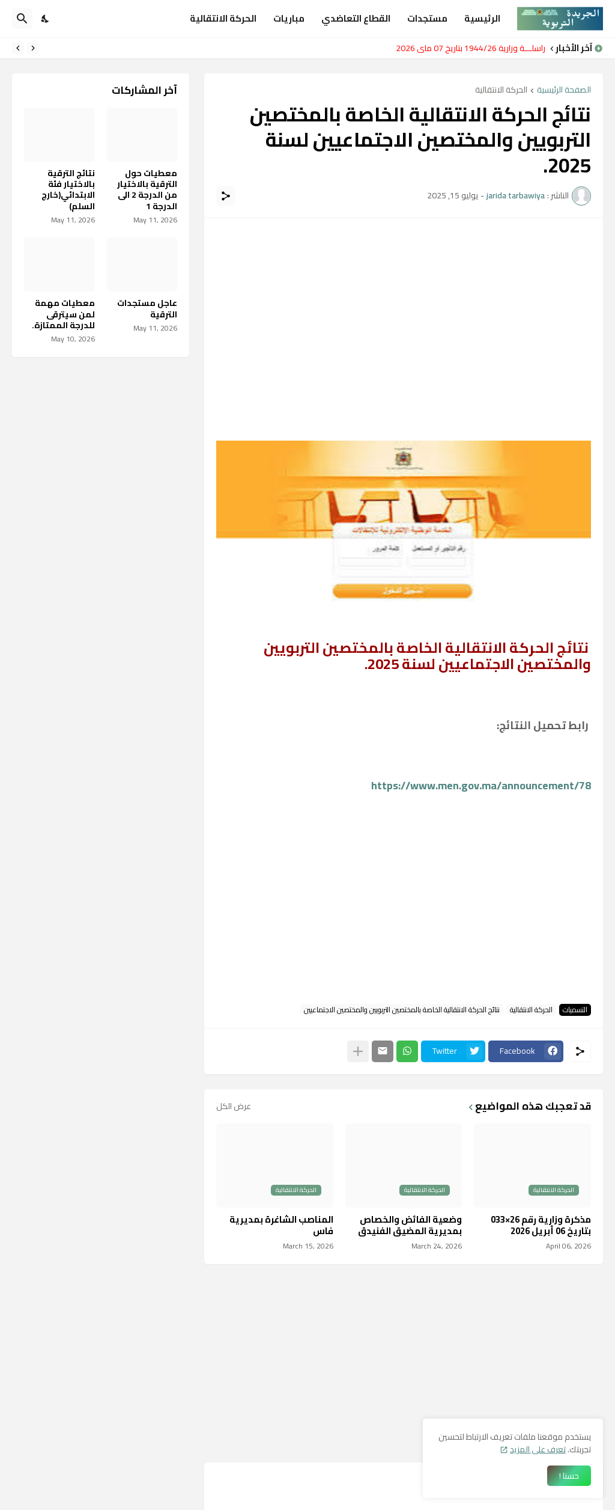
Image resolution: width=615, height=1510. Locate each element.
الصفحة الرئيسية (564, 90)
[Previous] (33, 48)
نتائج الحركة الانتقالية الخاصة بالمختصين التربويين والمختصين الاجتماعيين (402, 1010)
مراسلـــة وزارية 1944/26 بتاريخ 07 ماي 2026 (467, 48)
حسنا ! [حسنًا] (569, 1476)
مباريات (288, 18)
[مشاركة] (225, 196)
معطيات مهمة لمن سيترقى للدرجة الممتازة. (63, 314)
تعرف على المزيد (538, 1449)
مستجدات (427, 18)
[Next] (18, 48)
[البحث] (22, 18)
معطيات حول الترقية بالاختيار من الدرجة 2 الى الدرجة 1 (147, 190)
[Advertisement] (403, 314)
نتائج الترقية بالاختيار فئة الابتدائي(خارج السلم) (68, 190)
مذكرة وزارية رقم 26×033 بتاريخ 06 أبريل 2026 (541, 1225)
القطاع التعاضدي (355, 18)
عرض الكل (233, 1106)
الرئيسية (482, 18)
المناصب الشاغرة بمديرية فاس (281, 1225)
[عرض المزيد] (358, 1051)
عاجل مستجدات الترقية (147, 308)
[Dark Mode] (45, 18)
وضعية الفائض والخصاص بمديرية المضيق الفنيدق (410, 1225)
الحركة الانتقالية (223, 18)
